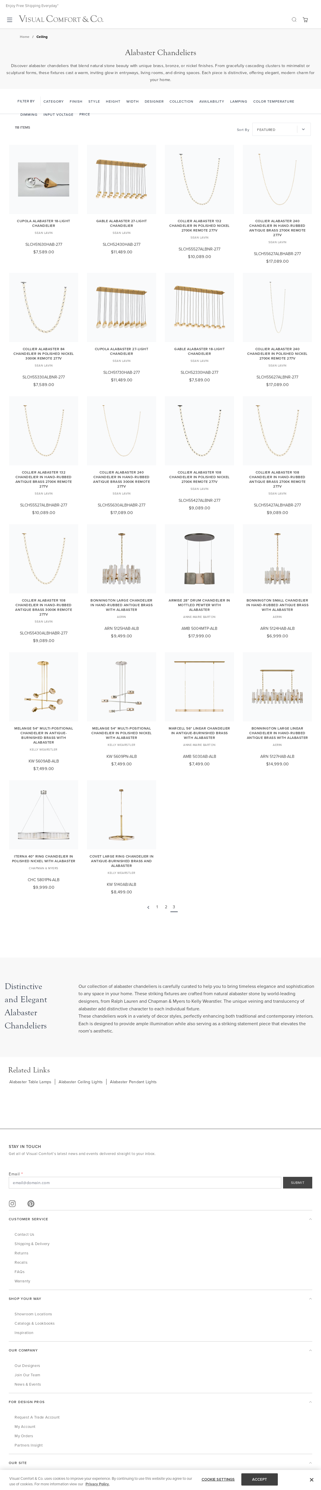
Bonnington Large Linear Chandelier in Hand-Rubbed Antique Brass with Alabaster (277, 733)
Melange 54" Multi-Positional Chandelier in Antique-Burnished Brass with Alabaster (43, 735)
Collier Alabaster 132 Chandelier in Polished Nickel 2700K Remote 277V (199, 225)
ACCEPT (259, 1479)
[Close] (311, 1479)
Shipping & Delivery (32, 1243)
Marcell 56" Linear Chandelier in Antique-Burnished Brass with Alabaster (199, 733)
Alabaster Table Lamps (30, 1082)
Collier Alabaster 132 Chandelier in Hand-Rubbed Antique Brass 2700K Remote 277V (43, 479)
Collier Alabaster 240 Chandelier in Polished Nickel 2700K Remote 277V (277, 353)
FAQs (20, 1271)
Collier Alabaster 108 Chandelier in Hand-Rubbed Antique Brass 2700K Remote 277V (277, 479)
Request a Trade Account (37, 1417)
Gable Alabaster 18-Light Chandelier (199, 351)
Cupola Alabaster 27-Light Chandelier (122, 351)
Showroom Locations (33, 1314)
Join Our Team (28, 1374)
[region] (160, 1480)
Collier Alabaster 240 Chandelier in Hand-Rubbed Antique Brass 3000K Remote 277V (121, 479)
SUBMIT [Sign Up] (298, 1182)
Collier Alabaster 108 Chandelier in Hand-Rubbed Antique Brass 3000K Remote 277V (43, 607)
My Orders (24, 1435)
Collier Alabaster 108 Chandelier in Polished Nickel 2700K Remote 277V (199, 477)
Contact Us (24, 1234)
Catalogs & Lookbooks (35, 1323)
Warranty (22, 1281)
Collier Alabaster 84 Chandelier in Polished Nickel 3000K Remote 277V (43, 353)
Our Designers (27, 1365)
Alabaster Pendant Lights (133, 1082)
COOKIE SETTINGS (218, 1479)
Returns (21, 1253)
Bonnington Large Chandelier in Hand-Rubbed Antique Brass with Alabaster (121, 605)
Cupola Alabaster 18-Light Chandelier (43, 223)
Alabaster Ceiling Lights (81, 1082)
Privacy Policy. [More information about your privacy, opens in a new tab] (97, 1484)
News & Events (28, 1384)
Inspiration (24, 1332)
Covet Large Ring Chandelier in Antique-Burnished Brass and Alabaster (121, 861)
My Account (25, 1426)
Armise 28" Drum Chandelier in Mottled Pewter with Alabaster (199, 605)
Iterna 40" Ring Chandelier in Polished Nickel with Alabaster (44, 858)
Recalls (21, 1262)
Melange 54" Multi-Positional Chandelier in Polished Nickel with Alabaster (121, 733)
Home (24, 36)
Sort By (243, 129)
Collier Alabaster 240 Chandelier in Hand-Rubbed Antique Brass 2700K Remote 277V (277, 227)
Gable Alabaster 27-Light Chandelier (121, 223)
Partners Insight (29, 1445)
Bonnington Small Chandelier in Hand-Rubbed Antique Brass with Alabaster (277, 605)
